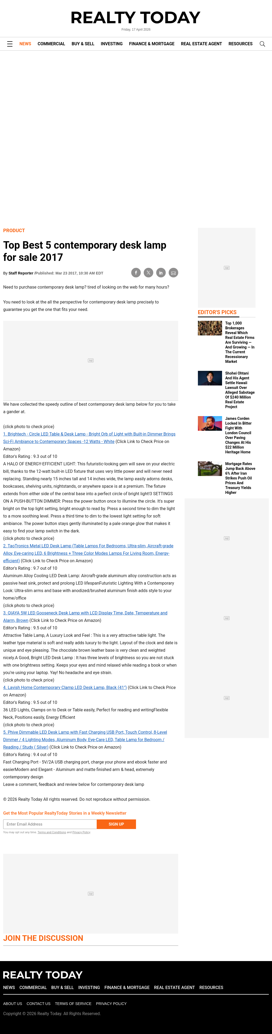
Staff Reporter (21, 273)
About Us (12, 1004)
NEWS (25, 43)
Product (14, 230)
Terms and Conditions (51, 832)
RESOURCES (241, 43)
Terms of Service (73, 1004)
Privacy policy (111, 1004)
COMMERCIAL (51, 43)
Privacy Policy (81, 832)
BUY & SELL (83, 43)
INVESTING (112, 43)
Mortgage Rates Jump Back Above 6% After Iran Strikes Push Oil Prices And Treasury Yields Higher (240, 478)
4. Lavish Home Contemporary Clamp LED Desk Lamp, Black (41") (65, 687)
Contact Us (38, 1004)
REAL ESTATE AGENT (201, 43)
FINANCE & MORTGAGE (152, 43)
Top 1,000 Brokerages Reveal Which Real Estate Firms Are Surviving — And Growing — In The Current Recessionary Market (239, 342)
